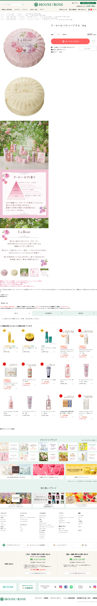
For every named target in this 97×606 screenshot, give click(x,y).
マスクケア (80, 523)
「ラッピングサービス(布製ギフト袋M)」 (50, 306)
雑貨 (79, 513)
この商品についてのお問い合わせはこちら (64, 47)
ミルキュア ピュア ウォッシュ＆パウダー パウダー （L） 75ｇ (86, 351)
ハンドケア (41, 536)
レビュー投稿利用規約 (69, 598)
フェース (80, 517)
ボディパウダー (42, 528)
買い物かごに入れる (70, 41)
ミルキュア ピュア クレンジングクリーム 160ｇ (11, 384)
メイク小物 (80, 515)
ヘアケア (61, 513)
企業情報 (94, 598)
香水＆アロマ (62, 526)
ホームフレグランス (63, 532)
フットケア (41, 538)
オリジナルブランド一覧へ (88, 440)
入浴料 (40, 521)
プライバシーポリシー (56, 598)
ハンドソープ (42, 534)
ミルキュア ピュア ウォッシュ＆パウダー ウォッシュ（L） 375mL (67, 351)
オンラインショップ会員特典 (37, 545)
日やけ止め (41, 532)
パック (2, 523)
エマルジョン (3, 521)
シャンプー (61, 515)
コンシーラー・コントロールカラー (27, 517)
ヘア (79, 525)
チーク (21, 531)
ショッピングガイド (61, 545)
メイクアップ (23, 525)
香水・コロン (62, 528)
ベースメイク (23, 513)
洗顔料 (2, 517)
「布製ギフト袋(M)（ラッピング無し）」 (26, 306)
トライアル (3, 530)
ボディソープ (42, 517)
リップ (21, 529)
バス (79, 519)
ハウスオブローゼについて (13, 545)
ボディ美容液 (42, 530)
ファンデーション (24, 519)
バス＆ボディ (42, 513)
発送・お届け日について (59, 49)
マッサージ (3, 525)
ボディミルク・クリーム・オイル (46, 526)
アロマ (79, 526)
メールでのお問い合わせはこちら (37, 573)
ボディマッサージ (43, 523)
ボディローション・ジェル (45, 525)
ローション (3, 519)
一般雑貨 (80, 521)
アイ (21, 527)
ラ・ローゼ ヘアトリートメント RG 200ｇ (86, 380)
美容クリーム (3, 528)
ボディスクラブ (42, 515)
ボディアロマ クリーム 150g (48, 379)
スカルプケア (62, 520)
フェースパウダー (24, 521)
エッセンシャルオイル (63, 530)
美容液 (2, 526)
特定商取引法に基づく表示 (83, 598)
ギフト (80, 530)
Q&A (86, 545)
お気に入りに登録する (93, 41)
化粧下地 (22, 515)
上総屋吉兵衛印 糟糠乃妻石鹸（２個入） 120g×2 (67, 412)
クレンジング (3, 515)
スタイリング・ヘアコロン (64, 522)
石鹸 (40, 519)
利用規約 (46, 598)
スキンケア (3, 513)
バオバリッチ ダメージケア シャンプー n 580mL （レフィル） (86, 413)
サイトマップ (38, 598)
